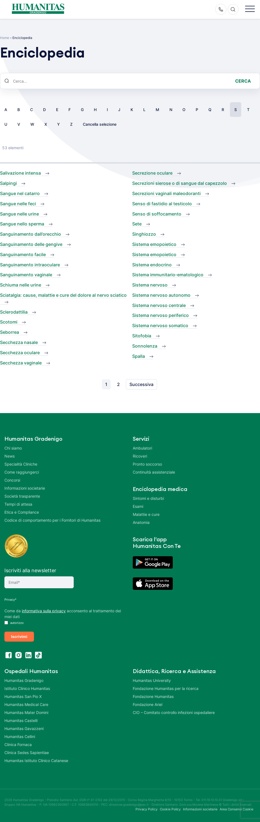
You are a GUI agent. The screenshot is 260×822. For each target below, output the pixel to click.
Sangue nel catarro (20, 193)
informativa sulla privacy (44, 610)
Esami (138, 506)
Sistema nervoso (150, 285)
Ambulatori (142, 448)
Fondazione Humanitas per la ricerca (165, 687)
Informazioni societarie (24, 488)
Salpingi (8, 183)
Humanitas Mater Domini (26, 711)
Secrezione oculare (152, 173)
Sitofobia (141, 335)
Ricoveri (140, 456)
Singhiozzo (144, 234)
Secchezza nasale (19, 342)
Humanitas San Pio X (23, 695)
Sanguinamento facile (23, 254)
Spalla (138, 356)
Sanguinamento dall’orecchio (30, 234)
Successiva (141, 384)
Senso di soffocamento (156, 214)
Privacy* (10, 600)
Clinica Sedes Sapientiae (26, 751)
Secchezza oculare (20, 352)
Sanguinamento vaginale (26, 274)
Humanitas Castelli (21, 719)
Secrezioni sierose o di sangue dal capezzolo (179, 183)
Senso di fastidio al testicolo (162, 203)
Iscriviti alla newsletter (30, 570)
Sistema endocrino (152, 264)
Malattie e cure (146, 514)
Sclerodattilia (14, 312)
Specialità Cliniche (20, 464)
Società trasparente (22, 496)
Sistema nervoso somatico (160, 325)
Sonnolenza (144, 346)
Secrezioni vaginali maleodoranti (166, 193)
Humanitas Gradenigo (23, 679)
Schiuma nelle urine (20, 285)
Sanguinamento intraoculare (30, 264)
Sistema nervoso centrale (159, 305)
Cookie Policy (170, 808)
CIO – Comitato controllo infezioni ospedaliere (174, 711)
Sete (137, 224)
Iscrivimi (19, 636)
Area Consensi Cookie (236, 808)
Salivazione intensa (20, 173)
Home (4, 38)
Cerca (243, 81)
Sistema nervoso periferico (160, 315)
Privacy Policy (147, 808)
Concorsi (12, 480)
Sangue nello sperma (22, 224)
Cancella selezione (99, 124)
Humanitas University (152, 679)
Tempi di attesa (18, 504)
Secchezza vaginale (21, 363)
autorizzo (14, 623)
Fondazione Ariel (147, 703)
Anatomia (141, 522)
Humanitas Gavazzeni (24, 727)
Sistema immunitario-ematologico (167, 274)
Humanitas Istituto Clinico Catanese (36, 759)
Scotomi (8, 322)
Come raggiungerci (21, 472)
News (9, 456)
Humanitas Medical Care (26, 703)
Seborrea (9, 332)
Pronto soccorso (147, 464)
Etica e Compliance (21, 512)
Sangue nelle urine (19, 214)
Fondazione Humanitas (153, 695)
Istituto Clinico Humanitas (27, 687)
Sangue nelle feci (18, 203)
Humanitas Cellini (19, 735)
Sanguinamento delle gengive (31, 244)
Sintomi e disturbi (148, 498)
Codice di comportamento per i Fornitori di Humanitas (52, 520)
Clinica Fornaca (18, 743)
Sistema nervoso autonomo (161, 295)
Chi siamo (13, 448)
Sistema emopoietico (154, 244)
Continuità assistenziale (154, 472)
